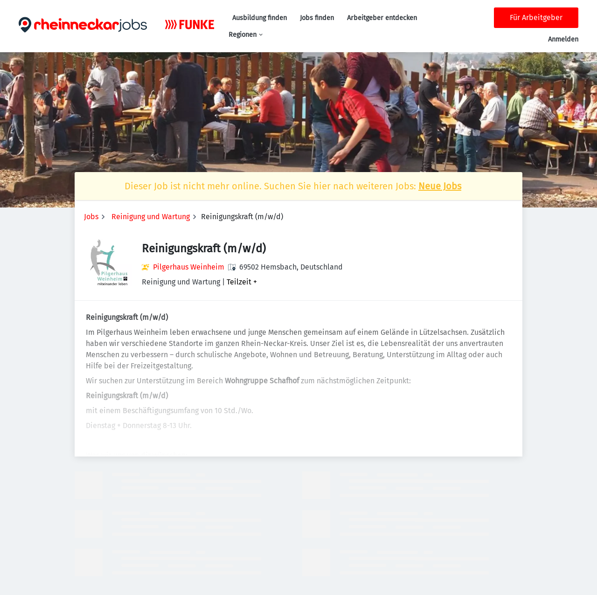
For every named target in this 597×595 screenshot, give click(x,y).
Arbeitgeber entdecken (382, 18)
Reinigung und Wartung (150, 216)
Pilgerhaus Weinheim (188, 267)
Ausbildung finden (259, 18)
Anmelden (563, 39)
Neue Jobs (439, 186)
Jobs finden (317, 18)
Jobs (91, 216)
